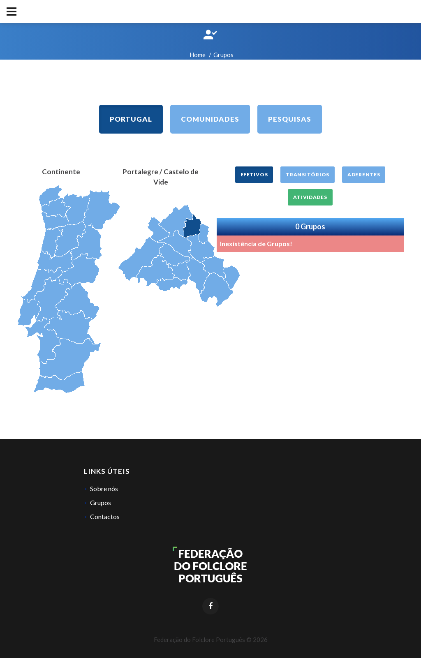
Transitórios (307, 174)
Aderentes (363, 174)
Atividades (310, 197)
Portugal (131, 119)
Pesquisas (289, 119)
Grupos (100, 502)
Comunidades (210, 119)
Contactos (105, 516)
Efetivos (254, 174)
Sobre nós (104, 488)
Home (198, 54)
